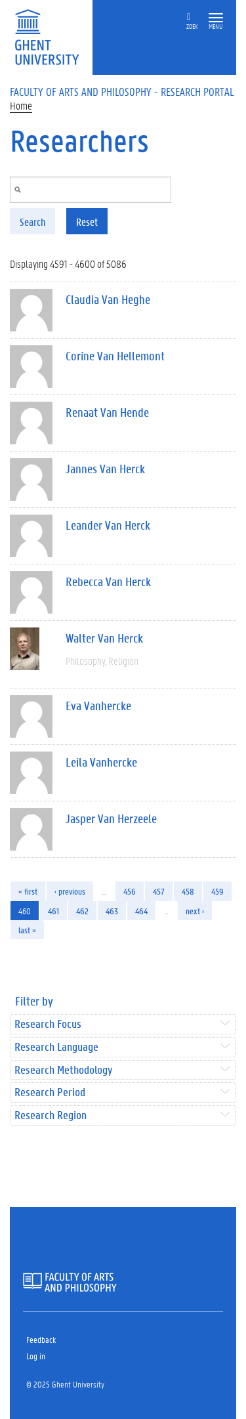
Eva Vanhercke (98, 705)
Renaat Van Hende (107, 412)
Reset (87, 221)
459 (217, 891)
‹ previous (69, 891)
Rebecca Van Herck (108, 581)
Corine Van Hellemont (115, 356)
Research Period (49, 1092)
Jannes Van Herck (105, 469)
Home (21, 105)
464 (141, 910)
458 (188, 891)
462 (82, 910)
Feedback (41, 1339)
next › (195, 910)
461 (53, 910)
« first (27, 891)
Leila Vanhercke (101, 762)
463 (112, 910)
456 (129, 891)
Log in (35, 1355)
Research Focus (47, 1024)
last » (27, 929)
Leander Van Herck (108, 525)
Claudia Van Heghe (108, 299)
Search (32, 221)
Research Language (56, 1047)
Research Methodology (63, 1070)
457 (159, 891)
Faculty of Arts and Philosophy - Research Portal (122, 91)
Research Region (50, 1115)
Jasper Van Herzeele (111, 818)
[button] (216, 18)
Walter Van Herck (104, 638)
